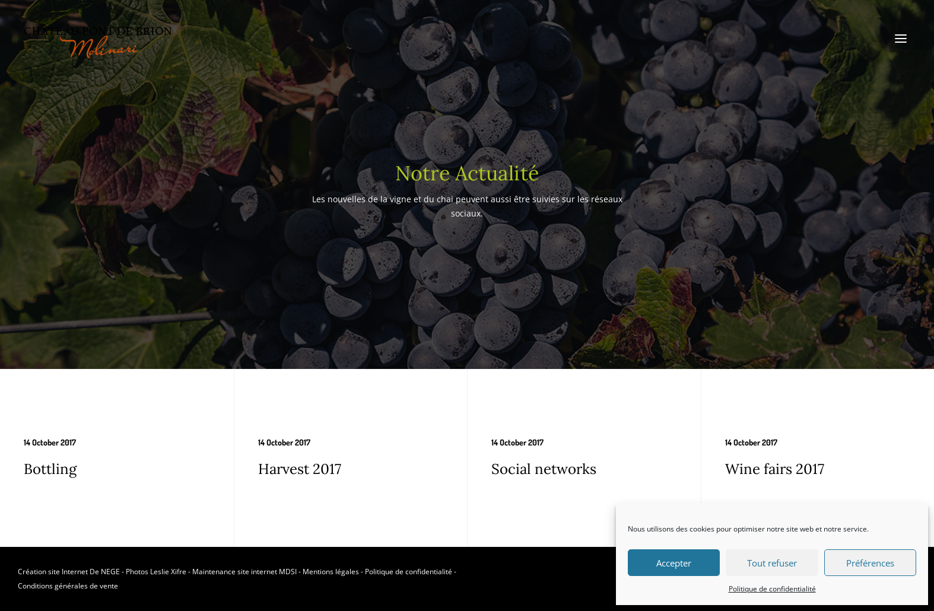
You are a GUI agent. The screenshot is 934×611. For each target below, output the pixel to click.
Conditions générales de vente (68, 586)
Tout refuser (772, 563)
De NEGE (105, 572)
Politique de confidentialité (772, 589)
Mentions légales (331, 572)
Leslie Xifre (168, 572)
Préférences (870, 563)
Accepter (673, 563)
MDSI (288, 572)
